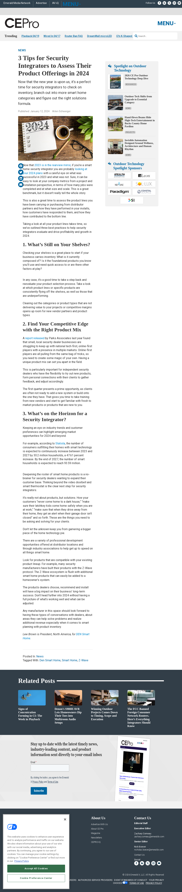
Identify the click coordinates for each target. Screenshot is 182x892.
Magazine (95, 833)
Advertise (41, 3)
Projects (130, 132)
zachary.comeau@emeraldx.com (149, 836)
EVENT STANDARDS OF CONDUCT (130, 880)
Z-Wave (83, 660)
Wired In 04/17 (52, 36)
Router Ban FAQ (74, 36)
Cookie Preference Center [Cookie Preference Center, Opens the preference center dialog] (36, 878)
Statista (60, 443)
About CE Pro (97, 829)
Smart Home (69, 660)
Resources (131, 84)
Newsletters (96, 838)
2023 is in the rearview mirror (52, 165)
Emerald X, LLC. (137, 875)
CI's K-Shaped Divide (128, 36)
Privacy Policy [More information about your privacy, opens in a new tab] (21, 861)
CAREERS (71, 880)
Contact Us (139, 855)
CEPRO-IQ (96, 842)
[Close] (65, 819)
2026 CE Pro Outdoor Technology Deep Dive (136, 77)
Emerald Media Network (17, 3)
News (22, 50)
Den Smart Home (50, 660)
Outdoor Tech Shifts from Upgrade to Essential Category (138, 99)
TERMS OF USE (136, 883)
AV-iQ (55, 3)
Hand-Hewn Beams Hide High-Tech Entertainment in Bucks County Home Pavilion (140, 122)
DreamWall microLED (99, 36)
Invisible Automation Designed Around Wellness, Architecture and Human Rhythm (139, 145)
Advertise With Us (99, 824)
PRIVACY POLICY (154, 883)
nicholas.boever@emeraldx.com (149, 850)
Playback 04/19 (30, 36)
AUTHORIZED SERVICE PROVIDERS (95, 880)
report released (34, 338)
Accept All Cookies (36, 868)
